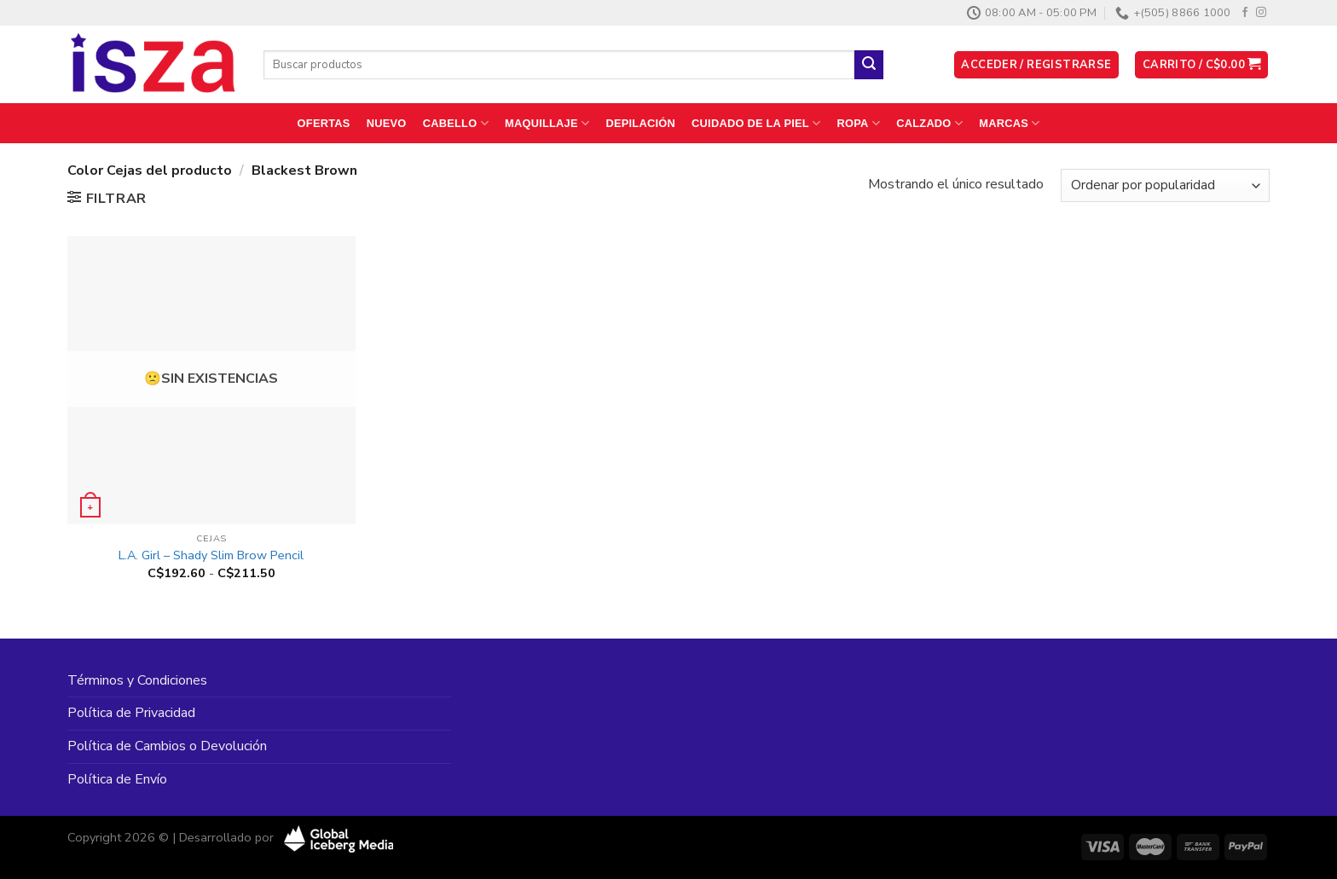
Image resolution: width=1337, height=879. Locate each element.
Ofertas (324, 123)
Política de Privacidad (131, 712)
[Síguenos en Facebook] (1245, 13)
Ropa (859, 123)
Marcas (1009, 123)
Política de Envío (117, 779)
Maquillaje (547, 123)
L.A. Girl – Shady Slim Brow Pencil (211, 555)
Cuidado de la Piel (756, 123)
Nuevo (387, 123)
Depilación (639, 123)
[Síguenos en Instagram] (1261, 13)
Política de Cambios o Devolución (167, 746)
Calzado (929, 123)
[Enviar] (868, 64)
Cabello (456, 123)
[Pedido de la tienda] (1165, 185)
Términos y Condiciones (137, 680)
